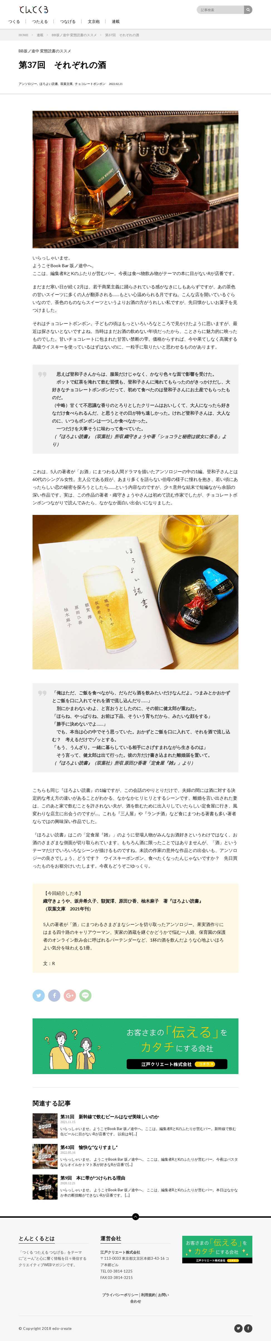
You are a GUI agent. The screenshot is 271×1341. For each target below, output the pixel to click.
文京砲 (94, 21)
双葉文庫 (66, 83)
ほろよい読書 (49, 83)
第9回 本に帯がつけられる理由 (92, 1177)
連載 (116, 21)
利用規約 (148, 1295)
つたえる (40, 21)
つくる (14, 21)
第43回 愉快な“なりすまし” (89, 1147)
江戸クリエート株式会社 (120, 1252)
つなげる (68, 21)
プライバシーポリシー (120, 1295)
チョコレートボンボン (90, 83)
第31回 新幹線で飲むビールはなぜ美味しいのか (109, 1116)
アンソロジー (28, 83)
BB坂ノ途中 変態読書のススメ (45, 50)
